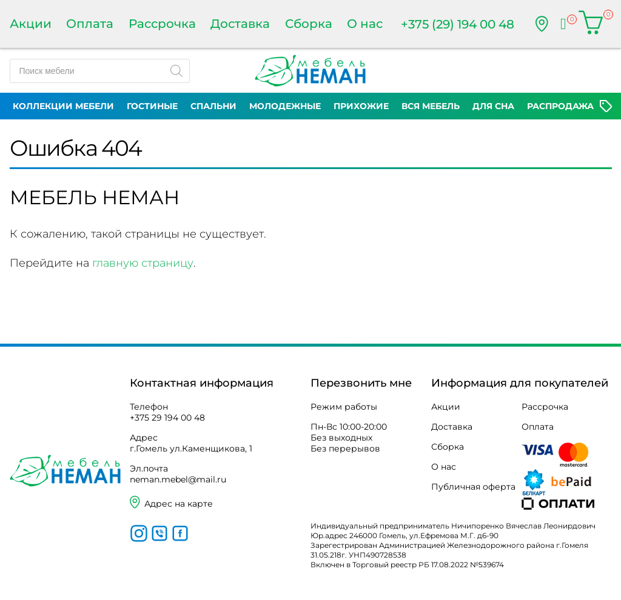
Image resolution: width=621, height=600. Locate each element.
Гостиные (152, 106)
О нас (365, 23)
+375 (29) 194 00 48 (457, 24)
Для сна (493, 106)
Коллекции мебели (63, 106)
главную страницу (142, 263)
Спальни (213, 106)
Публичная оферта (473, 486)
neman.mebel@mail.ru (178, 479)
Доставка (240, 23)
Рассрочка (162, 23)
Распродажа (560, 106)
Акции (31, 23)
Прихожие (361, 106)
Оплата (89, 23)
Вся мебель (430, 106)
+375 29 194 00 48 (167, 417)
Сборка (308, 23)
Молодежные (285, 106)
